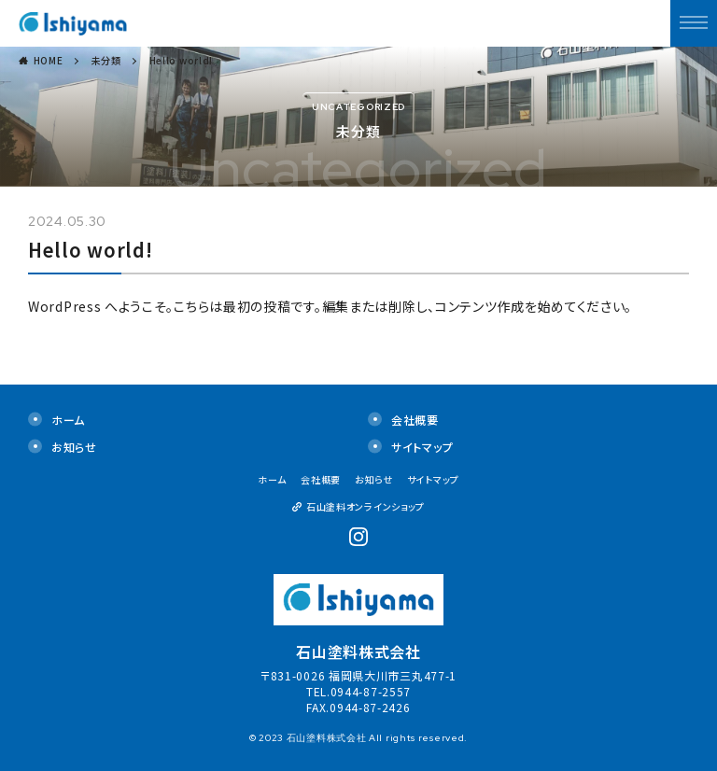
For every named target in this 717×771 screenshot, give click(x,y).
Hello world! (181, 60)
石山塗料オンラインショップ (365, 506)
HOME (48, 60)
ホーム (68, 420)
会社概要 (415, 420)
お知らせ (74, 447)
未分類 (106, 60)
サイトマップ (422, 447)
